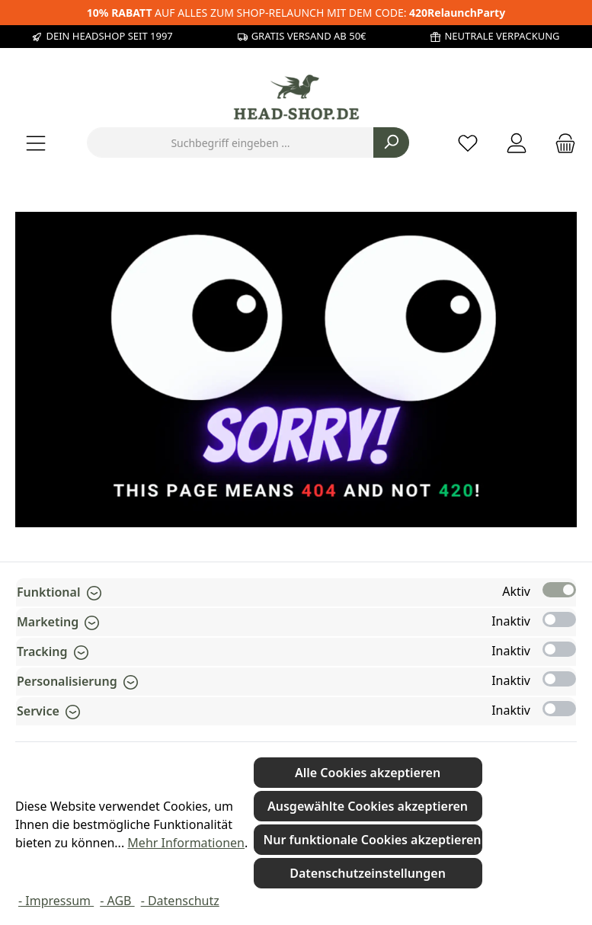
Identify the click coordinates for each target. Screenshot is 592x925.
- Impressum (56, 900)
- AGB (117, 900)
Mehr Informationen (186, 842)
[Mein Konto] (516, 142)
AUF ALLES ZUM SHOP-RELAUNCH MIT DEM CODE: (296, 12)
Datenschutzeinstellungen (368, 873)
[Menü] (35, 142)
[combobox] (230, 142)
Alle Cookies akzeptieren (367, 772)
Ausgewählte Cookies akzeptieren (367, 806)
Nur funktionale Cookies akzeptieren (373, 839)
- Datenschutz (180, 900)
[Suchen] (391, 142)
